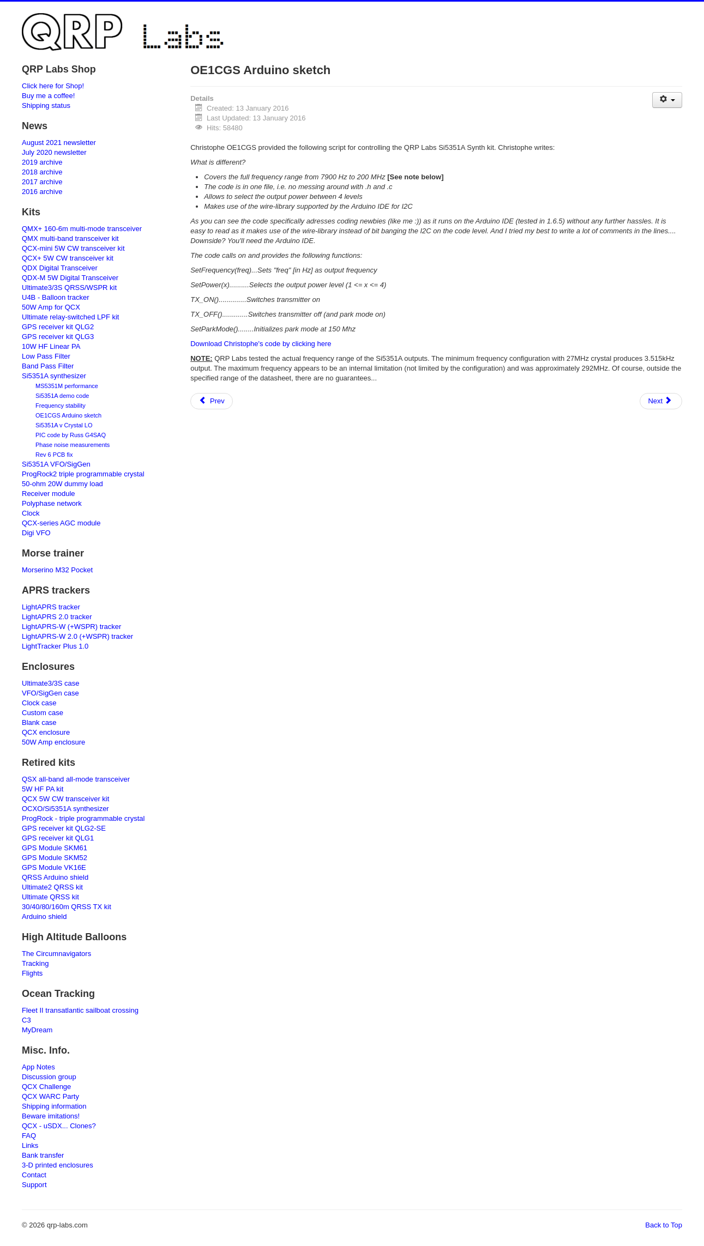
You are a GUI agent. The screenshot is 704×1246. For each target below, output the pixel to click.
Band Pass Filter (48, 366)
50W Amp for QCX (51, 307)
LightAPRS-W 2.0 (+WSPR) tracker (77, 636)
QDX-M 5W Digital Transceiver (70, 278)
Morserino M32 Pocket (57, 570)
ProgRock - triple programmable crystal (83, 818)
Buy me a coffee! (48, 96)
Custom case (42, 713)
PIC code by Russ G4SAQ (70, 435)
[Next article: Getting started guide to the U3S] (661, 401)
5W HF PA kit (42, 789)
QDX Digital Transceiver (60, 268)
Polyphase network (52, 503)
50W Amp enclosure (53, 742)
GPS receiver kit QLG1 (58, 838)
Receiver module (48, 493)
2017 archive (42, 182)
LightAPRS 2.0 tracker (57, 617)
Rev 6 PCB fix (54, 454)
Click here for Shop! (53, 86)
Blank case (39, 722)
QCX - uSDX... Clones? (59, 1126)
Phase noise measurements (72, 444)
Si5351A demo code (62, 395)
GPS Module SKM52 (54, 858)
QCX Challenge (46, 1086)
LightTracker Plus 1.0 (55, 646)
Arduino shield (44, 916)
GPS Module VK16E (54, 867)
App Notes (38, 1067)
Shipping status (46, 105)
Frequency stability (60, 405)
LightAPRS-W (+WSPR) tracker (71, 626)
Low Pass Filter (46, 356)
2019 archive (42, 162)
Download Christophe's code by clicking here (260, 344)
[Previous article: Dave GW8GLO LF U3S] (211, 401)
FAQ (29, 1136)
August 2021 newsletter (59, 142)
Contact (34, 1175)
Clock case (39, 703)
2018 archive (42, 172)
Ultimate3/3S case (51, 683)
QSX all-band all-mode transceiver (76, 779)
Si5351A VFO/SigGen (56, 464)
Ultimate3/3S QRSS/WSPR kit (69, 287)
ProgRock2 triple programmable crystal (83, 474)
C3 (26, 1020)
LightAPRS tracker (51, 607)
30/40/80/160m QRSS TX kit (66, 907)
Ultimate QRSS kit (50, 897)
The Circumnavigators (56, 953)
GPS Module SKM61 (54, 848)
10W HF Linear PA (51, 346)
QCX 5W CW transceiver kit (65, 799)
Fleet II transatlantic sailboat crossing (80, 1010)
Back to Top (663, 1225)
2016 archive (42, 191)
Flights (32, 973)
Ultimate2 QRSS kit (52, 887)
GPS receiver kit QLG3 (58, 336)
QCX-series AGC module (61, 523)
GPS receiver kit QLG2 (58, 327)
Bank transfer (43, 1155)
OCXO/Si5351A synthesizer (65, 809)
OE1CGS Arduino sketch (68, 415)
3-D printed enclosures (57, 1165)
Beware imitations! (51, 1116)
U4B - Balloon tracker (55, 297)
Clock (31, 513)
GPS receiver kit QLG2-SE (64, 828)
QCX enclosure (46, 732)
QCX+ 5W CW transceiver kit (67, 258)
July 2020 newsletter (54, 152)
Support (34, 1185)
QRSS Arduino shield (55, 877)
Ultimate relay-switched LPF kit (70, 317)
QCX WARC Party (50, 1096)
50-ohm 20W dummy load (62, 484)
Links (30, 1145)
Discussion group (49, 1077)
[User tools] (667, 100)
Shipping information (54, 1106)
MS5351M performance (66, 386)
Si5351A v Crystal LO (64, 425)
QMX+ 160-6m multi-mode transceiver (82, 229)
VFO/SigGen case (50, 693)
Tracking (35, 963)
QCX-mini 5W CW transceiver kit (73, 248)
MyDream (37, 1030)
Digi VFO (36, 533)
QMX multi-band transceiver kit (70, 238)
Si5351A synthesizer (54, 376)
